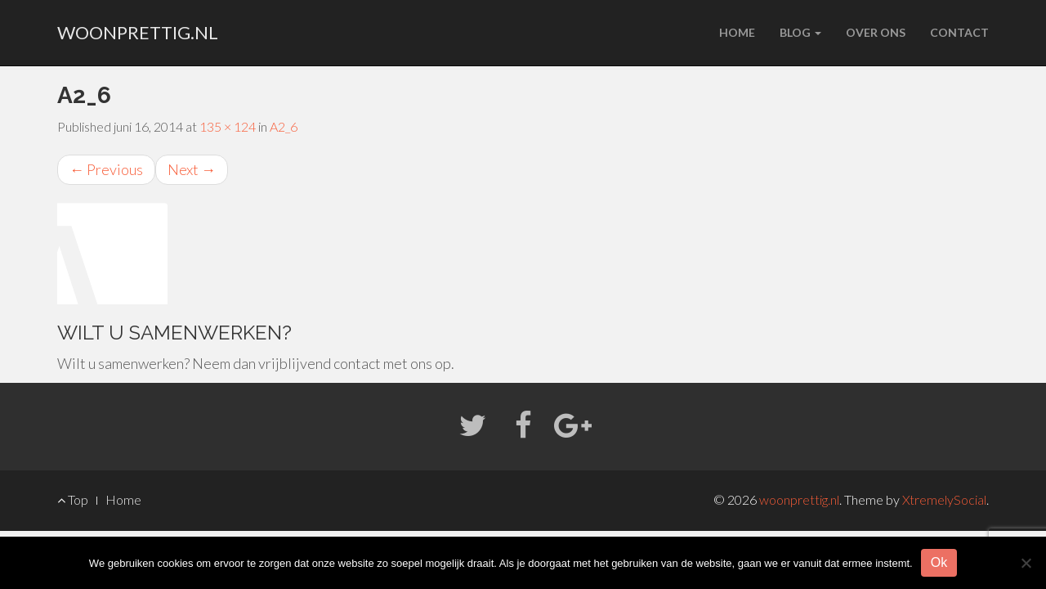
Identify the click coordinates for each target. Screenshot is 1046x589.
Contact (959, 32)
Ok (939, 562)
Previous (106, 169)
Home (737, 32)
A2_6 (283, 126)
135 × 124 (227, 126)
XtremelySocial (944, 499)
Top (72, 499)
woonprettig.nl (137, 32)
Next (192, 169)
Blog (800, 32)
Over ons (875, 32)
